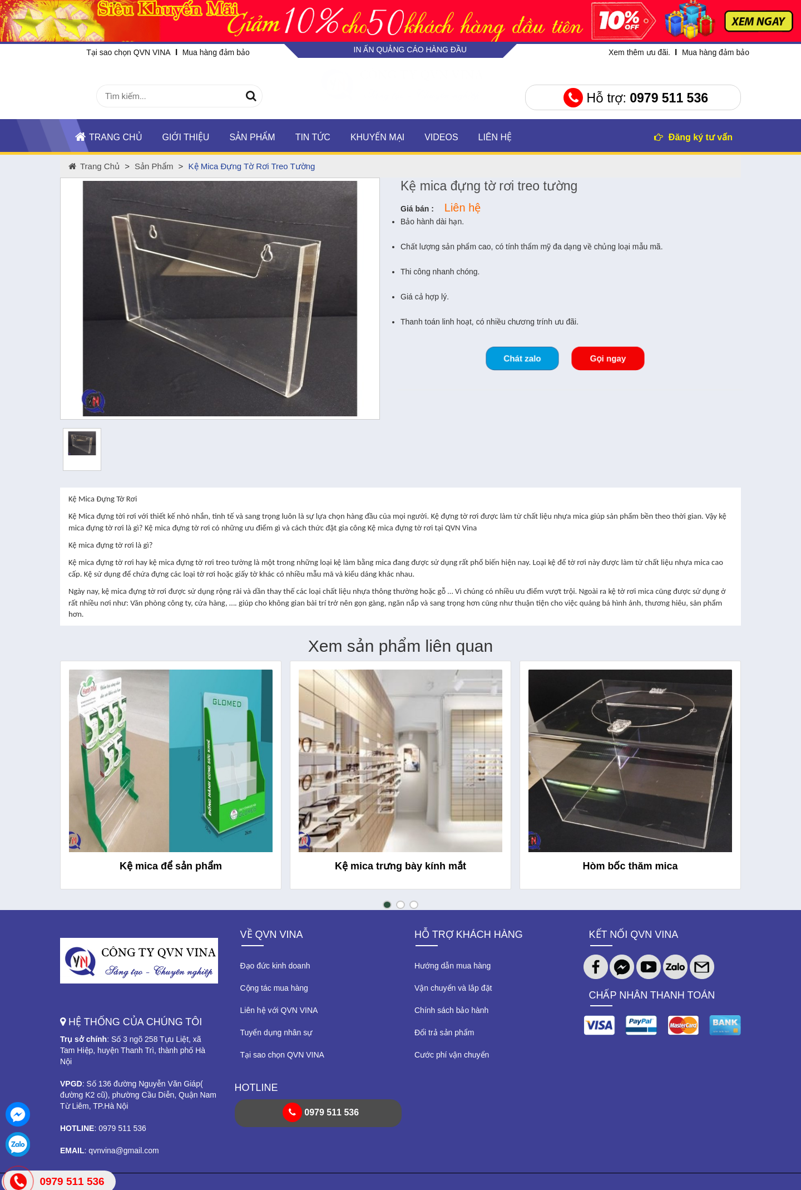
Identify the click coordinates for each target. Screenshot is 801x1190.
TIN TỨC (312, 137)
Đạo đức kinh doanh (275, 965)
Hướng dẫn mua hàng (452, 965)
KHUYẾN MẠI (377, 137)
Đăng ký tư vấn (693, 137)
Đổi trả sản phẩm (444, 1032)
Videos (441, 137)
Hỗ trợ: (635, 98)
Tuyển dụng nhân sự (276, 1032)
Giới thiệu (186, 137)
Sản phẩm (252, 137)
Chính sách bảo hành (451, 1010)
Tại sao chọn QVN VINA (128, 52)
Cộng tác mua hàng (274, 988)
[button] (387, 905)
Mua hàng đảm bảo (216, 52)
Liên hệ (495, 137)
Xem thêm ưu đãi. (639, 52)
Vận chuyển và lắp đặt (453, 988)
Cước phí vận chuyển (451, 1054)
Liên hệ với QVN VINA (279, 1010)
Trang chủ (108, 136)
